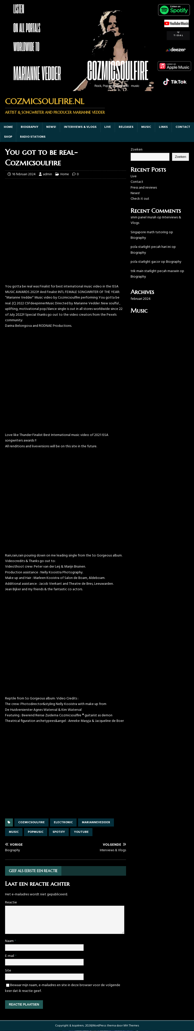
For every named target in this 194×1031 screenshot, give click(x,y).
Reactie (11, 902)
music (146, 127)
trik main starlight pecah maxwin (155, 271)
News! (51, 127)
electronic (63, 822)
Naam (9, 941)
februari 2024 (141, 299)
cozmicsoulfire (31, 822)
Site (8, 971)
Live (107, 127)
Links (163, 127)
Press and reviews (144, 188)
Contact (183, 127)
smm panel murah (143, 217)
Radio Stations (32, 136)
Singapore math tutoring (149, 232)
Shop (8, 136)
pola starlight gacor (145, 262)
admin (47, 174)
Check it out (140, 199)
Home (8, 127)
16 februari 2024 (24, 174)
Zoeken (136, 150)
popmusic (35, 832)
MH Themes (131, 1025)
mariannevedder (96, 822)
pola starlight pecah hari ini (151, 247)
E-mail (10, 956)
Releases (126, 127)
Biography (29, 127)
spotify (59, 832)
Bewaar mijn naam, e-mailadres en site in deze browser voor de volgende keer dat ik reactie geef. (62, 988)
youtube (81, 832)
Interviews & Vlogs (80, 127)
